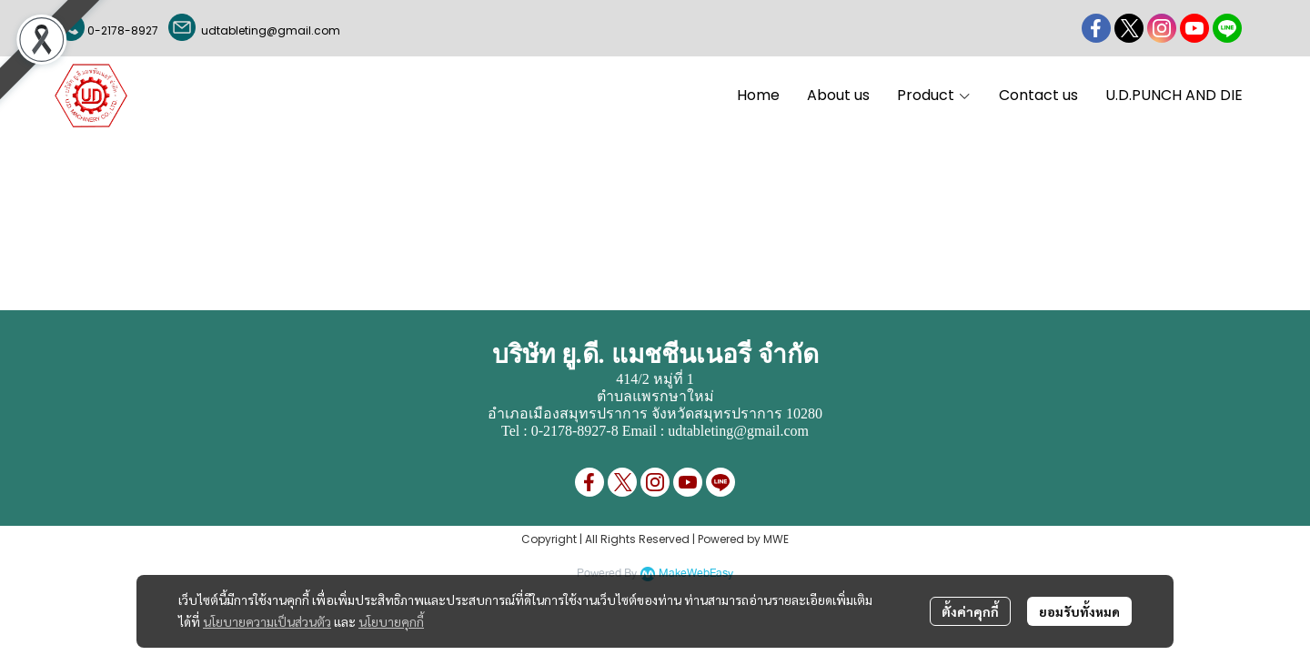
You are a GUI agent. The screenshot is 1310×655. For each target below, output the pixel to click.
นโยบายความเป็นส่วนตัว (267, 621)
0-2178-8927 (123, 30)
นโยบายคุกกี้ (391, 621)
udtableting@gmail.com (268, 30)
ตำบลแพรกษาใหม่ (655, 396)
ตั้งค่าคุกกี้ (970, 611)
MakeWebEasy (696, 573)
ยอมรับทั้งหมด (1079, 611)
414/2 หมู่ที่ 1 (654, 379)
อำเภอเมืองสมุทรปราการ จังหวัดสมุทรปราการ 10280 (655, 413)
